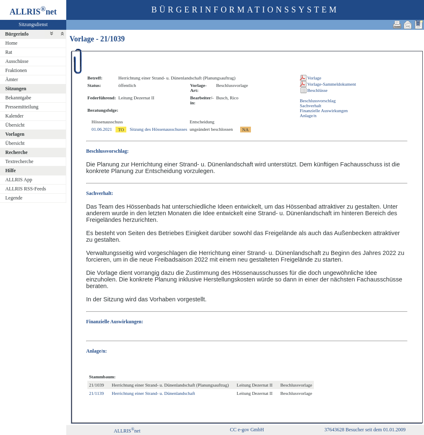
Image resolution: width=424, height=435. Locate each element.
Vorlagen (14, 134)
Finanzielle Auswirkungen (324, 110)
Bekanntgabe (18, 98)
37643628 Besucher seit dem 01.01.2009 (364, 430)
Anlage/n (308, 115)
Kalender (14, 116)
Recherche (16, 152)
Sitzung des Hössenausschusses (158, 129)
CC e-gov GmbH (247, 430)
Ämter (11, 79)
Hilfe (10, 170)
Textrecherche (19, 161)
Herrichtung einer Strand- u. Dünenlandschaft (153, 393)
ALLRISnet (127, 431)
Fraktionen (16, 70)
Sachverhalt (310, 105)
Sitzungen (15, 88)
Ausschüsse (17, 61)
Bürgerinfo (17, 34)
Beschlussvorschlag (318, 100)
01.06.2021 (102, 129)
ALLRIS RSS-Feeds (25, 189)
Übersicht (15, 125)
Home (11, 43)
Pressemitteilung (22, 107)
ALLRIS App (18, 180)
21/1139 (96, 393)
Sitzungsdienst (33, 24)
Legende (13, 198)
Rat (8, 52)
